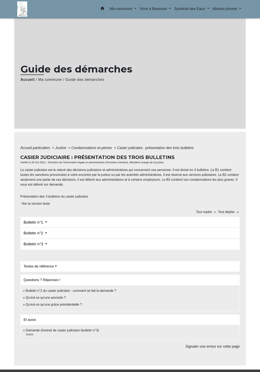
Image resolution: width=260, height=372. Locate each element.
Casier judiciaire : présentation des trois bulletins (155, 148)
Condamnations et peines (92, 148)
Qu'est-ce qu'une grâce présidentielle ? (54, 304)
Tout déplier (229, 212)
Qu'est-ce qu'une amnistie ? (46, 297)
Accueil (28, 80)
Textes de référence (39, 266)
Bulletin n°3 (34, 244)
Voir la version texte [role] (36, 203)
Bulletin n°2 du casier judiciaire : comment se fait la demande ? (71, 290)
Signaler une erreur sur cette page (212, 346)
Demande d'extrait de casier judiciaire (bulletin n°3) (62, 330)
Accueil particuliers (35, 148)
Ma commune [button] (121, 8)
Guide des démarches (85, 80)
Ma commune (50, 80)
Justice (61, 148)
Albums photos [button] (225, 8)
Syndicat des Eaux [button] (190, 8)
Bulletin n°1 (34, 222)
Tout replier (207, 212)
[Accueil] (42, 9)
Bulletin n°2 (34, 233)
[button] (102, 9)
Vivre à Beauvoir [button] (154, 8)
